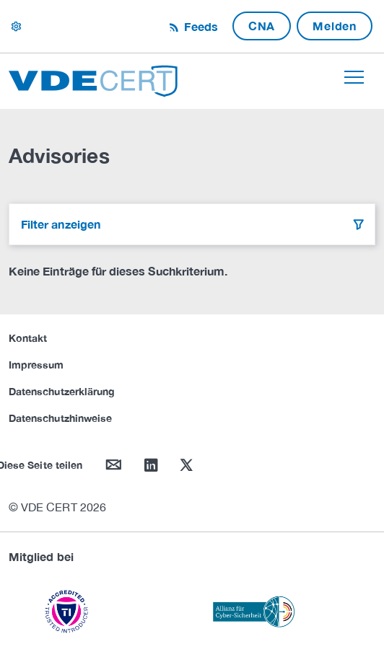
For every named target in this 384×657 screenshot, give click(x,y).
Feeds (199, 26)
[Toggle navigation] (354, 77)
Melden (335, 25)
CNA (261, 25)
